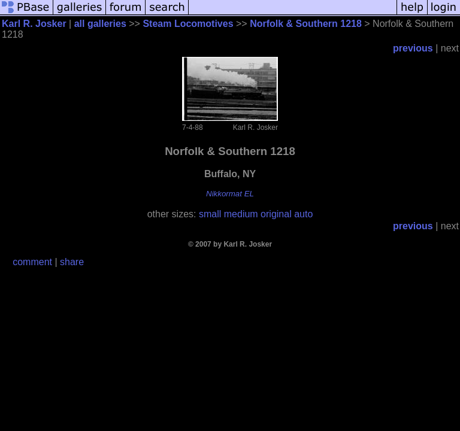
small (210, 214)
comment (32, 262)
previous (413, 48)
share (72, 262)
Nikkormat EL (230, 193)
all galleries (100, 24)
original (276, 214)
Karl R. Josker (34, 24)
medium (241, 214)
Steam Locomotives (188, 24)
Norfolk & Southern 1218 (306, 24)
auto (303, 214)
